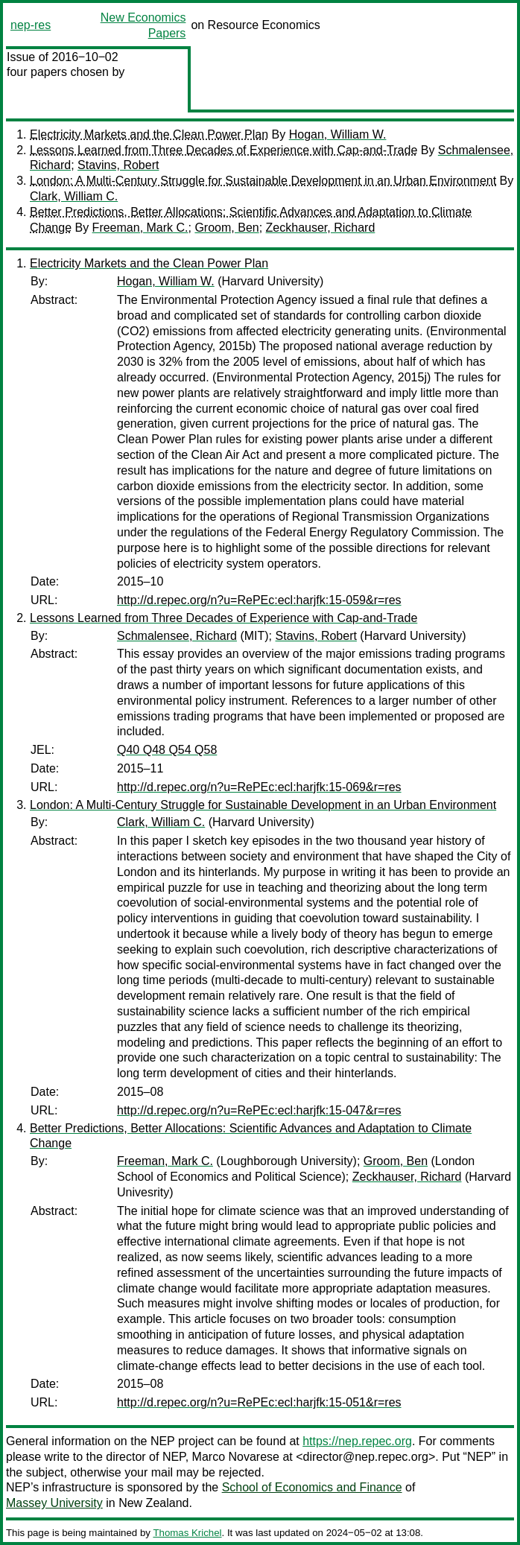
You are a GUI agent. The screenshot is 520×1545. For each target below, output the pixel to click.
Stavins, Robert (118, 165)
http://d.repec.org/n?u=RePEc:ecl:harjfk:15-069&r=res (259, 787)
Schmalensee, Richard (177, 635)
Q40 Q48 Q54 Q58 (167, 749)
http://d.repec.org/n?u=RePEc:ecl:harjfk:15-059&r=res (259, 600)
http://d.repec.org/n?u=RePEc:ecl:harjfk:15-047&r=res (259, 1110)
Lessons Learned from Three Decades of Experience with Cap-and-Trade (223, 150)
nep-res (30, 25)
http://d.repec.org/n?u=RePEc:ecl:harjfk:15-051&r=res (259, 1402)
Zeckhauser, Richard (320, 227)
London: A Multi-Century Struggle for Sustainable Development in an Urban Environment (263, 180)
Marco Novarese (235, 1456)
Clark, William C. (74, 196)
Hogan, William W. (338, 134)
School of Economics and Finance (312, 1487)
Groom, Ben (226, 227)
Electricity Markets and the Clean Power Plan (149, 134)
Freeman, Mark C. (140, 227)
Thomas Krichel (187, 1532)
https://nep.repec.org (357, 1441)
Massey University (54, 1503)
